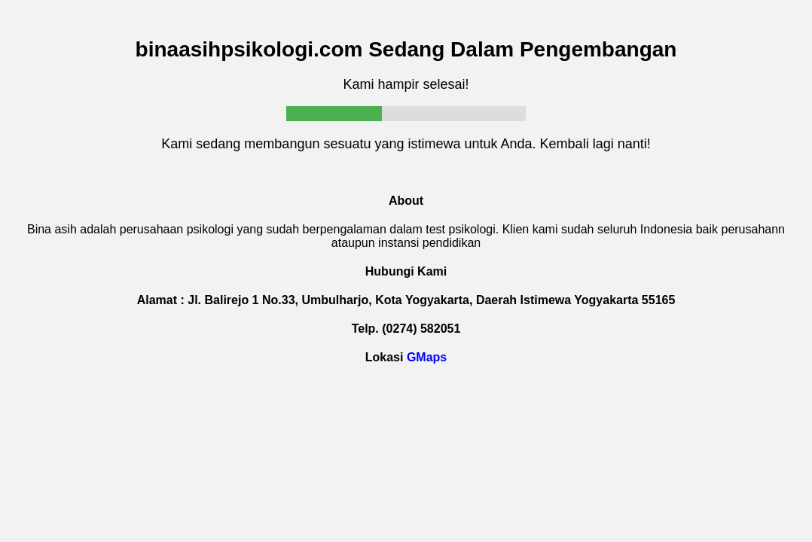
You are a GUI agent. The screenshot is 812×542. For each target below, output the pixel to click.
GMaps (427, 357)
